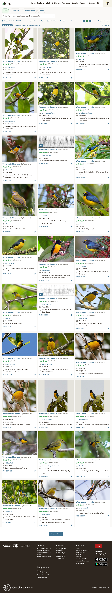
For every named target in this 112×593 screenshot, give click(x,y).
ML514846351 (80, 376)
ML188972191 (7, 522)
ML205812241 (43, 226)
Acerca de (66, 3)
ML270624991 (43, 476)
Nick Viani (82, 59)
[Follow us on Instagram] (104, 554)
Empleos (78, 556)
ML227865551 (80, 476)
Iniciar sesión (91, 3)
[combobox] (28, 16)
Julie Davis (8, 318)
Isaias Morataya (10, 67)
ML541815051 (80, 69)
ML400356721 (7, 375)
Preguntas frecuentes (82, 561)
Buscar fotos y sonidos (44, 556)
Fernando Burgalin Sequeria (50, 466)
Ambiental (15, 11)
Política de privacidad (43, 575)
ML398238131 (43, 427)
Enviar (33, 3)
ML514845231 (7, 427)
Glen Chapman (46, 155)
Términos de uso (42, 577)
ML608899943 (44, 375)
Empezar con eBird (81, 559)
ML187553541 (43, 315)
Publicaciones (60, 556)
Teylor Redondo (83, 508)
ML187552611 (80, 123)
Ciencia (57, 3)
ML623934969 (81, 277)
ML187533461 (7, 131)
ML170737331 (43, 525)
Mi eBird (49, 3)
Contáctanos (80, 563)
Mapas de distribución (44, 548)
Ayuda (82, 3)
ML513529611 (80, 516)
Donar (99, 546)
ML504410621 (7, 232)
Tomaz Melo (45, 216)
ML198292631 (43, 163)
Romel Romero (9, 263)
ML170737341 (7, 180)
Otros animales (29, 11)
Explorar (40, 3)
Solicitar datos (60, 558)
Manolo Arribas (83, 466)
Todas (41, 11)
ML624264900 (44, 280)
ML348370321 (7, 471)
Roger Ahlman (83, 318)
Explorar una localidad (44, 550)
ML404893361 (80, 177)
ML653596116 (7, 274)
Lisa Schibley (46, 270)
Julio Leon (8, 224)
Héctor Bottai (9, 170)
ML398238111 (80, 427)
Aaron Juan (8, 511)
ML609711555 (7, 326)
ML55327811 (80, 329)
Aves (5, 11)
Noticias (74, 3)
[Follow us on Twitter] (100, 554)
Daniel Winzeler (10, 364)
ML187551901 (43, 123)
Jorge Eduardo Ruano (48, 113)
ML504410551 (80, 232)
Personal (78, 554)
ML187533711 (7, 78)
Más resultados (56, 534)
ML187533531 (43, 78)
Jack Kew (81, 167)
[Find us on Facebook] (96, 554)
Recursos (78, 548)
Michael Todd (9, 463)
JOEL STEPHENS (47, 364)
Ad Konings (82, 266)
